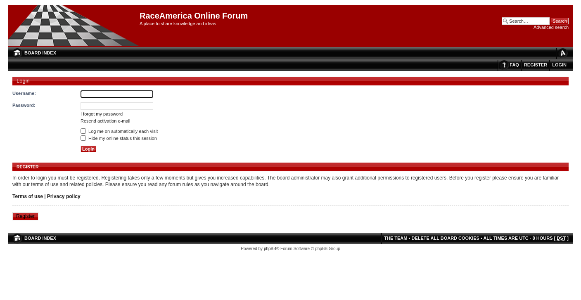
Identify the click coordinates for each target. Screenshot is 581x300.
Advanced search (551, 27)
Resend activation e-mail (105, 120)
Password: (24, 105)
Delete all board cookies (445, 238)
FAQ (514, 64)
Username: (24, 93)
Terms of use (27, 196)
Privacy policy (64, 196)
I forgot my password (102, 113)
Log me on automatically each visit (119, 131)
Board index (40, 52)
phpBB (270, 248)
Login (559, 64)
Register (535, 64)
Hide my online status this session (119, 138)
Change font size (562, 53)
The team (395, 238)
